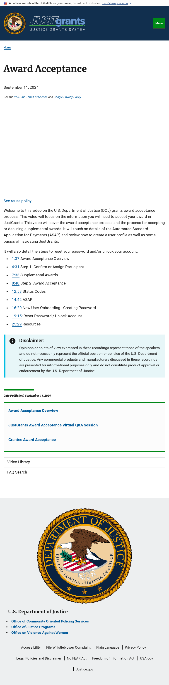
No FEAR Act (77, 658)
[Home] (57, 23)
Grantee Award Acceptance (32, 439)
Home (7, 47)
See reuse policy (17, 201)
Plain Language (107, 647)
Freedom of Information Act (113, 658)
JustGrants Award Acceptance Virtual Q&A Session (53, 425)
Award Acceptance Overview (33, 410)
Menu (159, 23)
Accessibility (31, 647)
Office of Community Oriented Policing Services (50, 621)
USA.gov (146, 658)
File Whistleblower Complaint (68, 647)
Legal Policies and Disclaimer (38, 658)
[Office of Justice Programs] (15, 23)
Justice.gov (84, 669)
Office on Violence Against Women (39, 632)
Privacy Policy (135, 647)
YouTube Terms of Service (31, 97)
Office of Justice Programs (33, 627)
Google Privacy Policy (67, 97)
